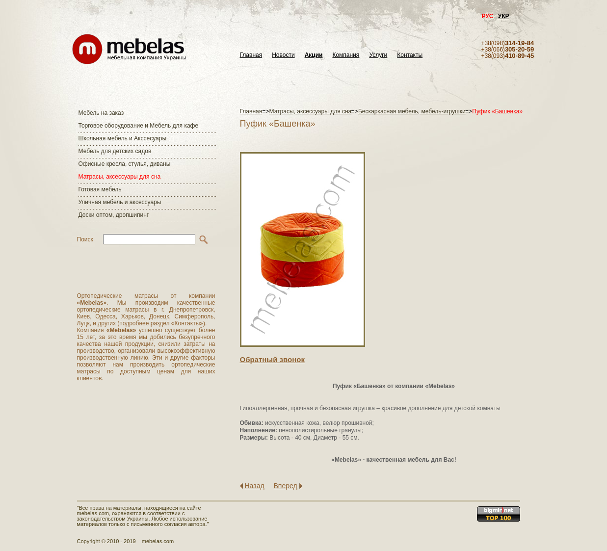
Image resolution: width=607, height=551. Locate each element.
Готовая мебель (100, 189)
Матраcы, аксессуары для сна (120, 176)
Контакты (409, 55)
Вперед (285, 486)
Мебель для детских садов (115, 151)
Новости (283, 55)
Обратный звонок (272, 359)
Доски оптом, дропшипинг (114, 214)
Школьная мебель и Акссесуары (123, 138)
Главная (251, 55)
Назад (254, 486)
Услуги (378, 55)
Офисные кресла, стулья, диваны (125, 163)
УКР (503, 16)
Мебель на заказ (101, 112)
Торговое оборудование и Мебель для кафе (139, 125)
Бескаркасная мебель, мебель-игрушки (412, 111)
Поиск (85, 239)
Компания (345, 55)
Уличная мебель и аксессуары (120, 202)
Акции (314, 55)
